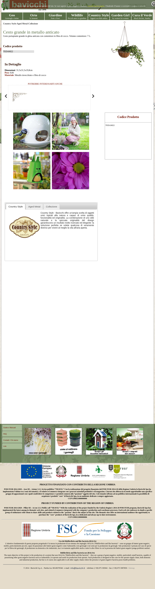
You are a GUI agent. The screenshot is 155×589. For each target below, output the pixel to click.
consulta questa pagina (96, 6)
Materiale (9, 75)
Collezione (33, 24)
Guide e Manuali (9, 427)
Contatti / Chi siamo (10, 440)
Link (4, 446)
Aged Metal (22, 24)
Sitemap (131, 568)
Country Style (9, 24)
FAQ (5, 434)
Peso (7, 73)
